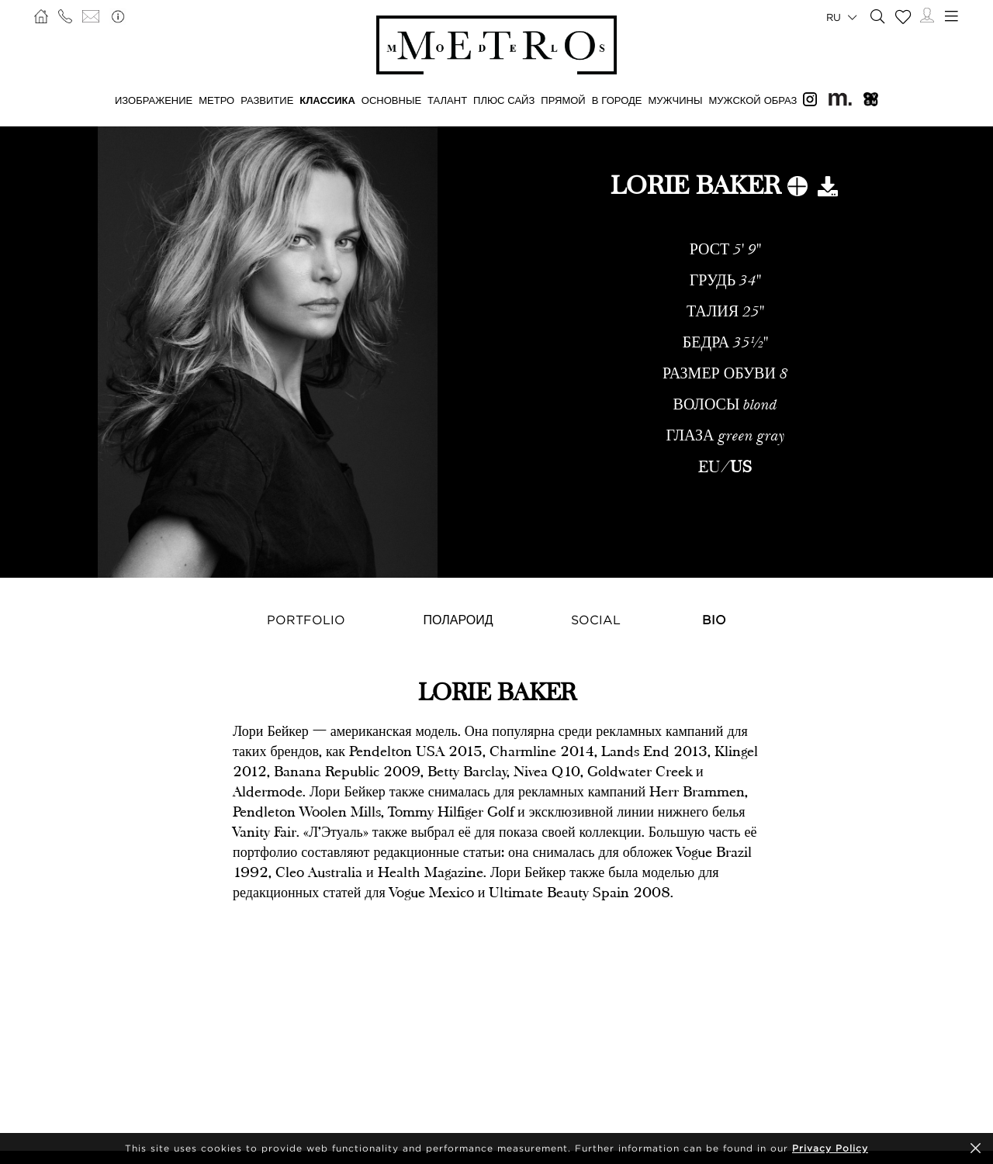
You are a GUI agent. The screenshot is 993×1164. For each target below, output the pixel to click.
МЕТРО (216, 100)
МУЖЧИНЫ (675, 100)
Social (596, 620)
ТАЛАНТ (447, 100)
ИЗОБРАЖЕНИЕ (153, 100)
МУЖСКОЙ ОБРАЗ (752, 100)
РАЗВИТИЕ (266, 100)
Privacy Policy (830, 1148)
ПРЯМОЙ (563, 100)
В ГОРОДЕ (617, 100)
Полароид (458, 620)
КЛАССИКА (327, 100)
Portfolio (306, 620)
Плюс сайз (504, 100)
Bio (714, 620)
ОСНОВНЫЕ (391, 100)
